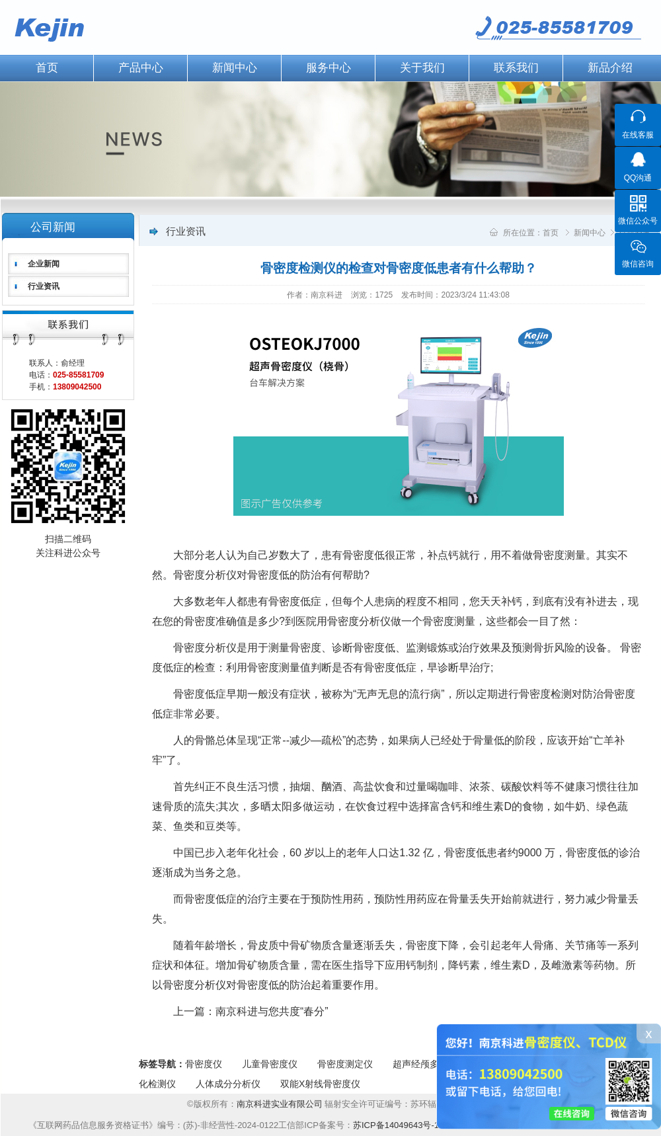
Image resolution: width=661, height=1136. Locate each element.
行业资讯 (43, 286)
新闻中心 (234, 67)
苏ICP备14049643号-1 (396, 1125)
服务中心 (328, 67)
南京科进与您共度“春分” (272, 1011)
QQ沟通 (638, 178)
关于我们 (422, 67)
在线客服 (638, 135)
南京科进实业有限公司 (281, 1104)
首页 (551, 232)
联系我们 (516, 67)
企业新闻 (43, 263)
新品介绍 (610, 67)
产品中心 (140, 67)
